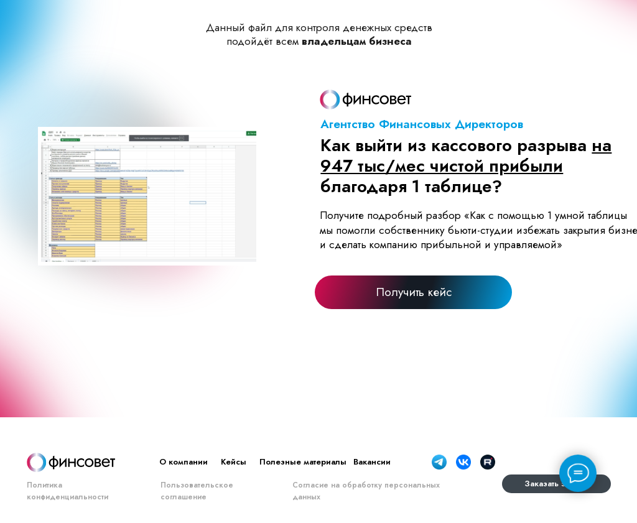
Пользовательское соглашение (196, 490)
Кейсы (233, 462)
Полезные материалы (302, 462)
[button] (413, 291)
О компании (183, 462)
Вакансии (372, 462)
